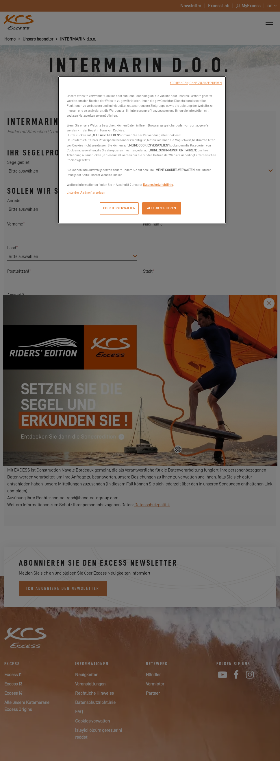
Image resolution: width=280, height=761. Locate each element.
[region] (142, 149)
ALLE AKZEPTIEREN (161, 208)
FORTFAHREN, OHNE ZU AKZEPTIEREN (196, 83)
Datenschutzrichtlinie (158, 184)
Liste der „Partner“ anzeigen (86, 192)
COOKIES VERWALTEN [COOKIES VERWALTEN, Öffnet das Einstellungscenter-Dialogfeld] (119, 208)
